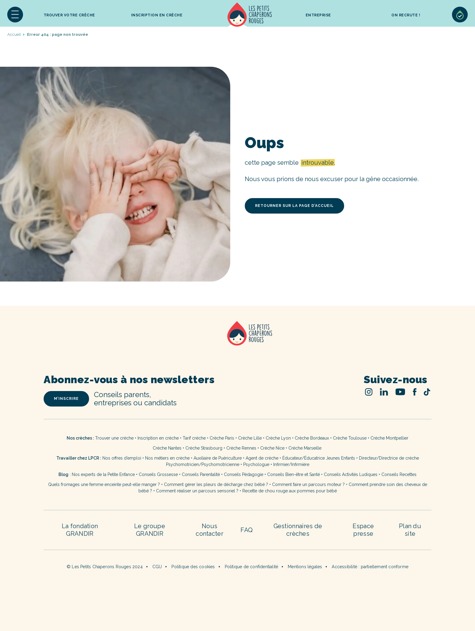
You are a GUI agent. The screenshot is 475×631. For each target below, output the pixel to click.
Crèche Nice (272, 448)
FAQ (247, 530)
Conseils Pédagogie (243, 474)
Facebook (415, 392)
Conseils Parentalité (201, 474)
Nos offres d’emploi (121, 458)
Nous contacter (209, 529)
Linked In (384, 392)
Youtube (400, 392)
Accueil (250, 14)
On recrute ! (405, 15)
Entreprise (318, 15)
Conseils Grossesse (158, 474)
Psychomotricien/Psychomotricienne (202, 464)
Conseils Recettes (399, 474)
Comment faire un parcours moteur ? (308, 484)
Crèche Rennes (241, 448)
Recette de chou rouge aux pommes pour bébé (289, 490)
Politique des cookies (193, 566)
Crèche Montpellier (389, 438)
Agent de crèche (262, 458)
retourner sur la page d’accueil (294, 206)
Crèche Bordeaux (312, 438)
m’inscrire (66, 398)
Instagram (369, 392)
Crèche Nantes (167, 448)
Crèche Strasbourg (203, 448)
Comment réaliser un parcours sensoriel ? (197, 490)
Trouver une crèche (114, 438)
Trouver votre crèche (69, 15)
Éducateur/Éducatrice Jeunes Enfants (318, 458)
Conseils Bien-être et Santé (293, 474)
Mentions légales (305, 566)
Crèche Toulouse (350, 438)
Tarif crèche (194, 438)
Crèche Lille (250, 438)
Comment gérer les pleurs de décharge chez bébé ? (216, 484)
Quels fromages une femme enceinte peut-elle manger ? (104, 484)
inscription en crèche (157, 15)
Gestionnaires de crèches (298, 529)
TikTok (427, 392)
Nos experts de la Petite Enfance (103, 474)
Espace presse (363, 529)
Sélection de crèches (460, 14)
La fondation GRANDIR (80, 529)
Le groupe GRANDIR (149, 529)
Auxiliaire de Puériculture (218, 458)
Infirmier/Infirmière (291, 464)
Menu (15, 14)
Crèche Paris (222, 438)
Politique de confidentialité (251, 566)
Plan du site (410, 529)
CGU (157, 566)
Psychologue (256, 464)
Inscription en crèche (158, 438)
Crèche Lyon (278, 438)
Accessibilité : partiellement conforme (370, 566)
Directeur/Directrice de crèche (389, 458)
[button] (15, 14)
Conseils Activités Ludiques (350, 474)
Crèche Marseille (305, 448)
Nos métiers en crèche (167, 458)
